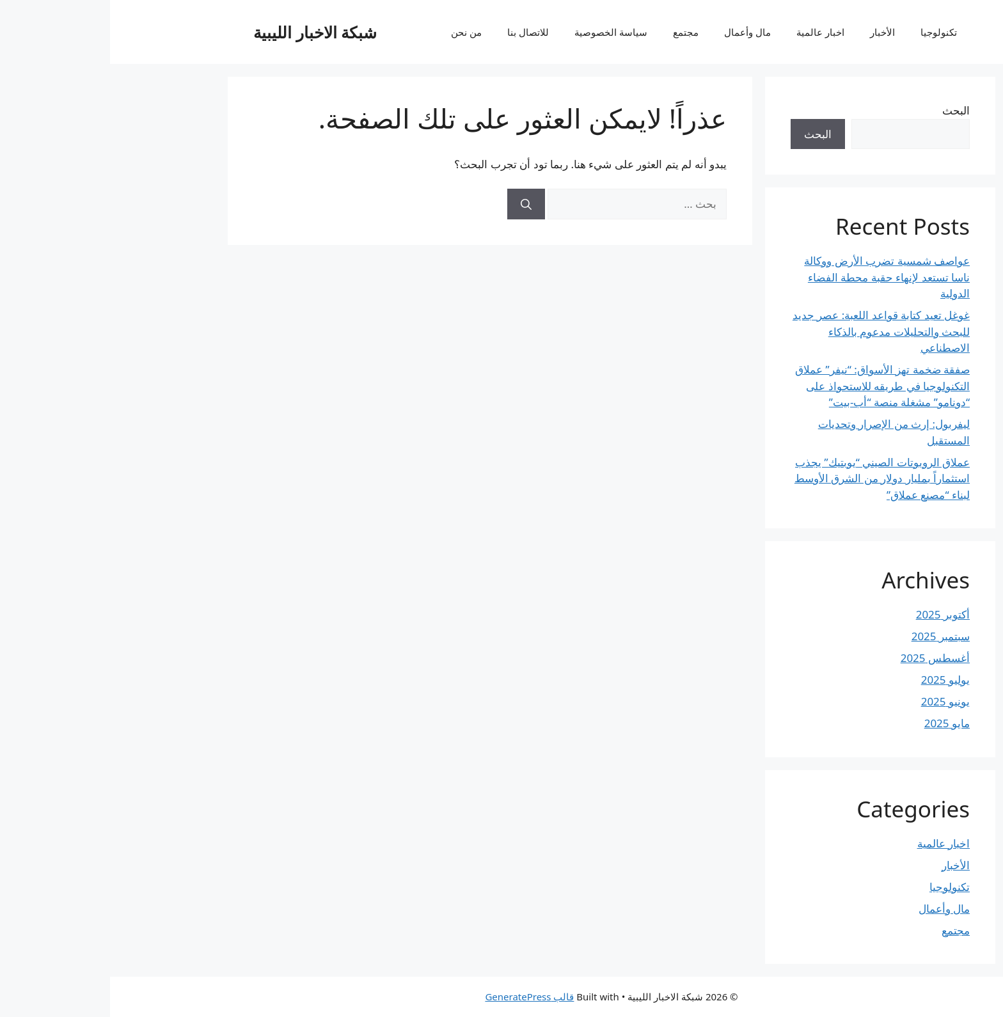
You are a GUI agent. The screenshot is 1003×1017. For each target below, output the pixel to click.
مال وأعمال (637, 32)
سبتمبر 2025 (831, 636)
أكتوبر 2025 (833, 614)
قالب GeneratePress (419, 996)
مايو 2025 (837, 723)
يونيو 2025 (835, 701)
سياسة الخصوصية (500, 32)
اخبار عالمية (710, 32)
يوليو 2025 (835, 679)
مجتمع (575, 32)
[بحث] (416, 204)
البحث (846, 110)
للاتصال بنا (418, 32)
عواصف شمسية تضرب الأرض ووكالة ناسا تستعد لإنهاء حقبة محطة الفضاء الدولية (777, 277)
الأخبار (772, 32)
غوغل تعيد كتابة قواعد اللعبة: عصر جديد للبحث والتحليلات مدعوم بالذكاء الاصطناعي (771, 331)
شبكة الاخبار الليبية (205, 32)
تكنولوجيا (828, 32)
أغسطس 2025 (825, 657)
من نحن (356, 32)
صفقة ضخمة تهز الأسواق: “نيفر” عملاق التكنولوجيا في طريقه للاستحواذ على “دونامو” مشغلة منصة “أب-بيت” (772, 385)
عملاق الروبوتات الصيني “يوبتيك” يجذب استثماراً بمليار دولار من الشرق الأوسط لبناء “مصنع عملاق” (772, 478)
